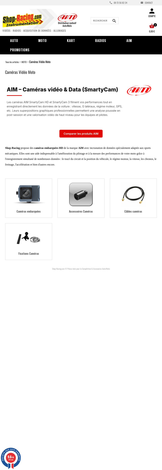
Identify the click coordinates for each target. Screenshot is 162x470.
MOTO (24, 62)
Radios (100, 40)
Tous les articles (12, 62)
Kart (71, 40)
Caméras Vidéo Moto (39, 62)
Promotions (20, 49)
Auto (14, 40)
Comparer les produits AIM (81, 133)
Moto (42, 40)
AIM (129, 40)
